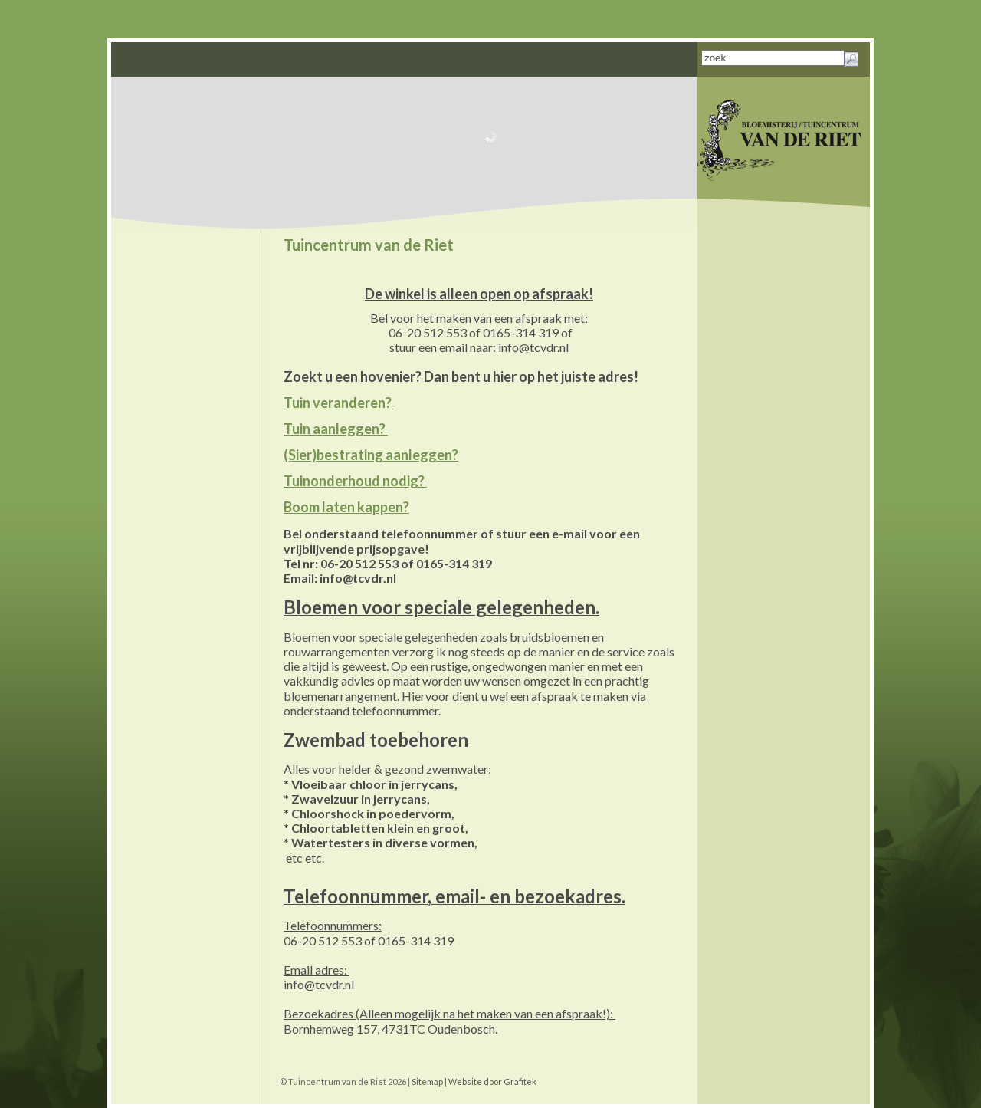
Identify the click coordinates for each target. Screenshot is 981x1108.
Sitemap (427, 1082)
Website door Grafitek (492, 1082)
